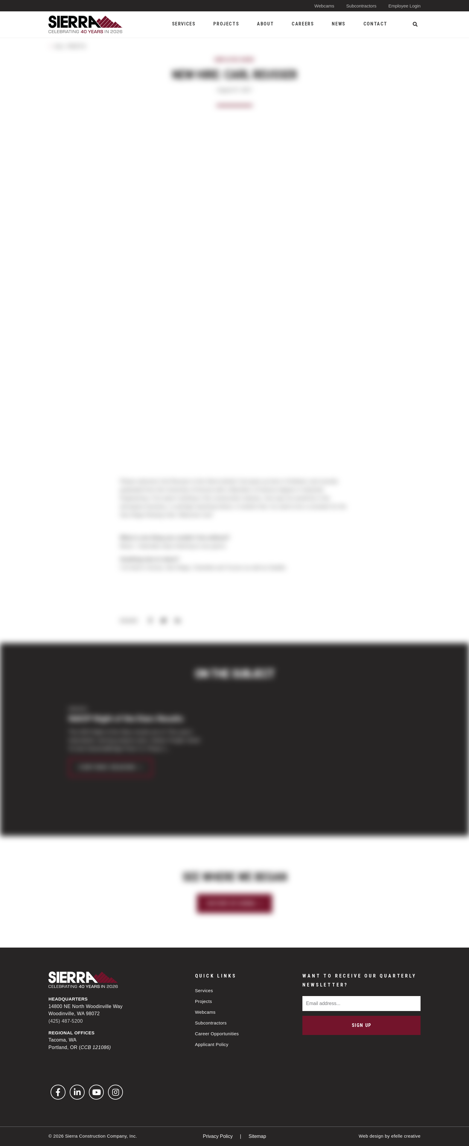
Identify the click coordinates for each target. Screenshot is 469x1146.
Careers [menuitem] (303, 24)
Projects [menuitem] (226, 24)
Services (204, 990)
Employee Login (404, 5)
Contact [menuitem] (375, 24)
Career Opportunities (217, 1033)
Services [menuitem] (184, 24)
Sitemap (257, 1136)
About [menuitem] (265, 24)
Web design (371, 1136)
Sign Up (361, 1025)
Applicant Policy (212, 1044)
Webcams (324, 5)
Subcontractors (361, 5)
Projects (203, 1001)
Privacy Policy (218, 1136)
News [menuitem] (338, 24)
